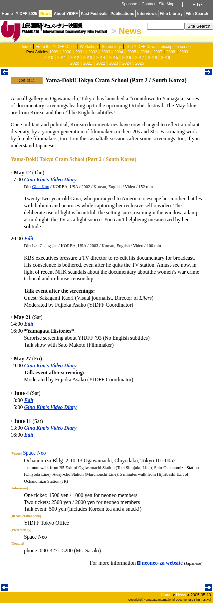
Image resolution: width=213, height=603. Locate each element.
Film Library (171, 13)
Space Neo (34, 453)
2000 (66, 52)
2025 (139, 63)
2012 (74, 57)
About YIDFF (66, 13)
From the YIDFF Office (56, 46)
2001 (79, 52)
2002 (92, 52)
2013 (87, 57)
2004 (118, 52)
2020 (74, 63)
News (45, 13)
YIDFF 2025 (26, 13)
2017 (139, 57)
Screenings (112, 46)
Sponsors (129, 4)
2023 (113, 63)
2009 (183, 52)
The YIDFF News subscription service (159, 46)
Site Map (166, 4)
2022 (100, 63)
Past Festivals (94, 13)
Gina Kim (40, 186)
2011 (61, 57)
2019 (165, 57)
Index (26, 46)
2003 (105, 52)
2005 (131, 52)
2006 (144, 52)
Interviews (147, 13)
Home (7, 13)
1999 (53, 52)
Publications (122, 13)
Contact (148, 4)
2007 (157, 52)
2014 (100, 57)
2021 (87, 63)
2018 (152, 57)
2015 (113, 57)
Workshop (89, 46)
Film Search (197, 13)
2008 (170, 52)
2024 (126, 63)
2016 (126, 57)
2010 (48, 57)
